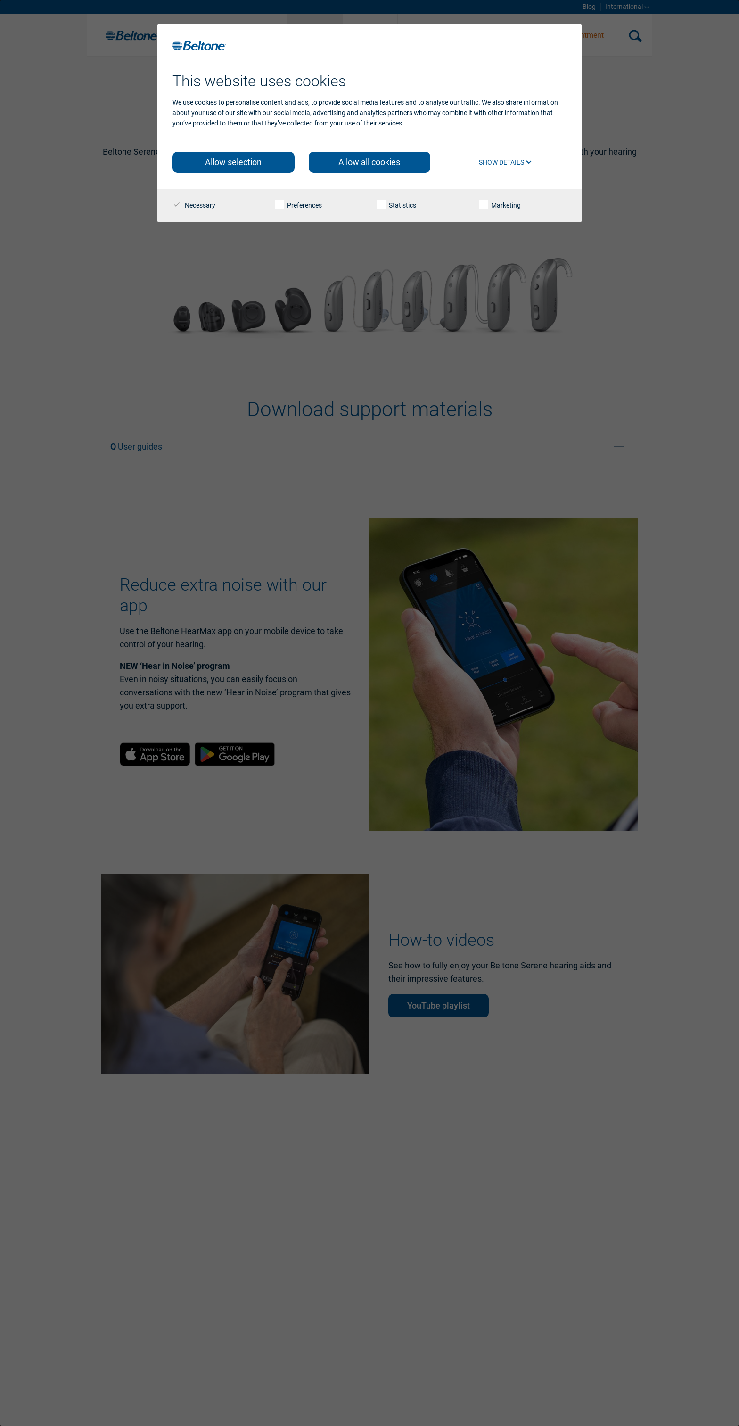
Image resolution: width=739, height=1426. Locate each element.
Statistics (396, 205)
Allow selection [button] (233, 162)
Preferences (298, 205)
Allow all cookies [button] (369, 162)
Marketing (500, 205)
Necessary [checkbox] (193, 205)
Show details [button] (505, 162)
